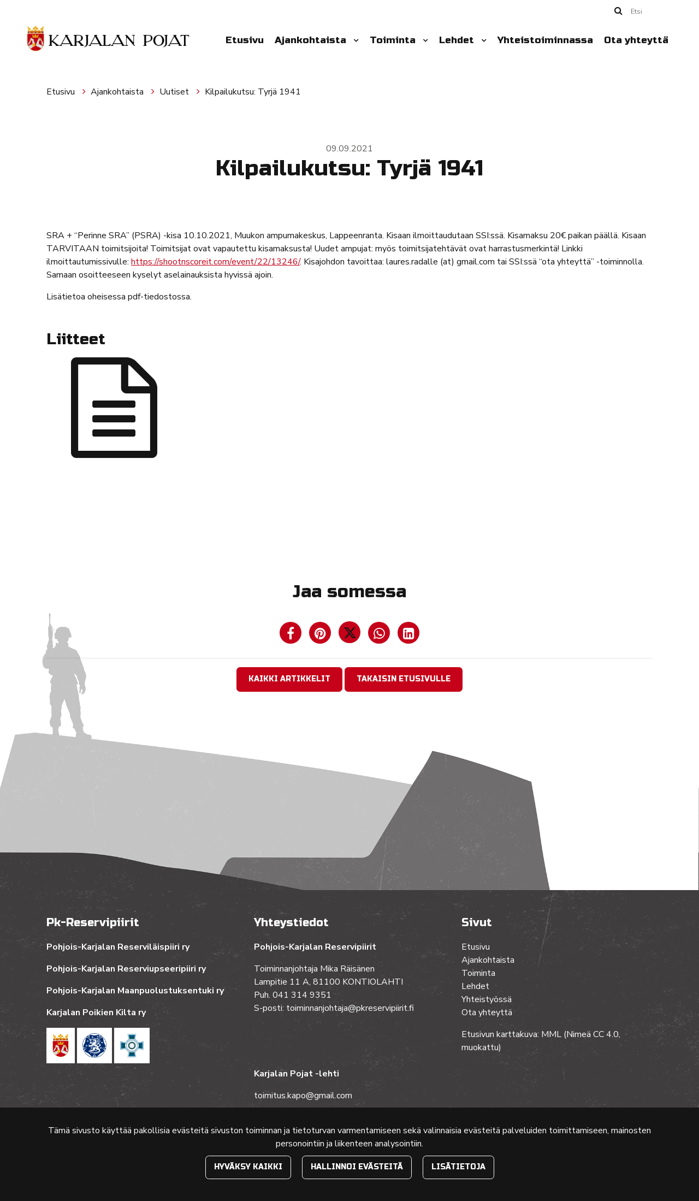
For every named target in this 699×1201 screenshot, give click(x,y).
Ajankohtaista (312, 40)
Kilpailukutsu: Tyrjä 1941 (253, 92)
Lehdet (458, 40)
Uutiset (175, 92)
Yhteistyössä (486, 999)
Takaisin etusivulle (404, 679)
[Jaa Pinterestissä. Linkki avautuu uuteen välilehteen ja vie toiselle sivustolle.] (321, 635)
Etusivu (245, 40)
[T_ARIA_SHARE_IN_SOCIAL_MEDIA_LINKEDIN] (408, 635)
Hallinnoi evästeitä (357, 1166)
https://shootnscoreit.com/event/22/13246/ (215, 262)
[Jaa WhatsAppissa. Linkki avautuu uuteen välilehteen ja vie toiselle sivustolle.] (380, 635)
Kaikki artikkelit (289, 679)
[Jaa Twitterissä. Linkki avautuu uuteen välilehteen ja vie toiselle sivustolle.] (350, 635)
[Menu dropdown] (354, 40)
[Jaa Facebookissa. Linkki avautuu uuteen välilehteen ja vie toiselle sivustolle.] (291, 635)
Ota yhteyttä (636, 40)
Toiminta (394, 40)
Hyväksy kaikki (248, 1166)
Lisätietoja (458, 1166)
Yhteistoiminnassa (545, 40)
